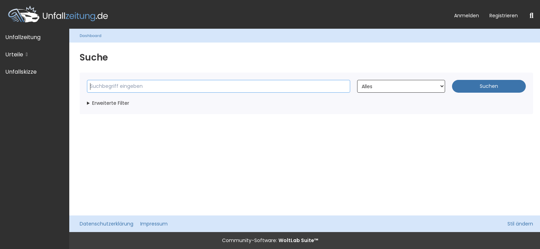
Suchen (489, 86)
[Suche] (531, 15)
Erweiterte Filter (110, 103)
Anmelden (466, 15)
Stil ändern (520, 223)
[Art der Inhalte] (401, 86)
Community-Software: (270, 240)
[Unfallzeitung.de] (224, 14)
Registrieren (503, 15)
